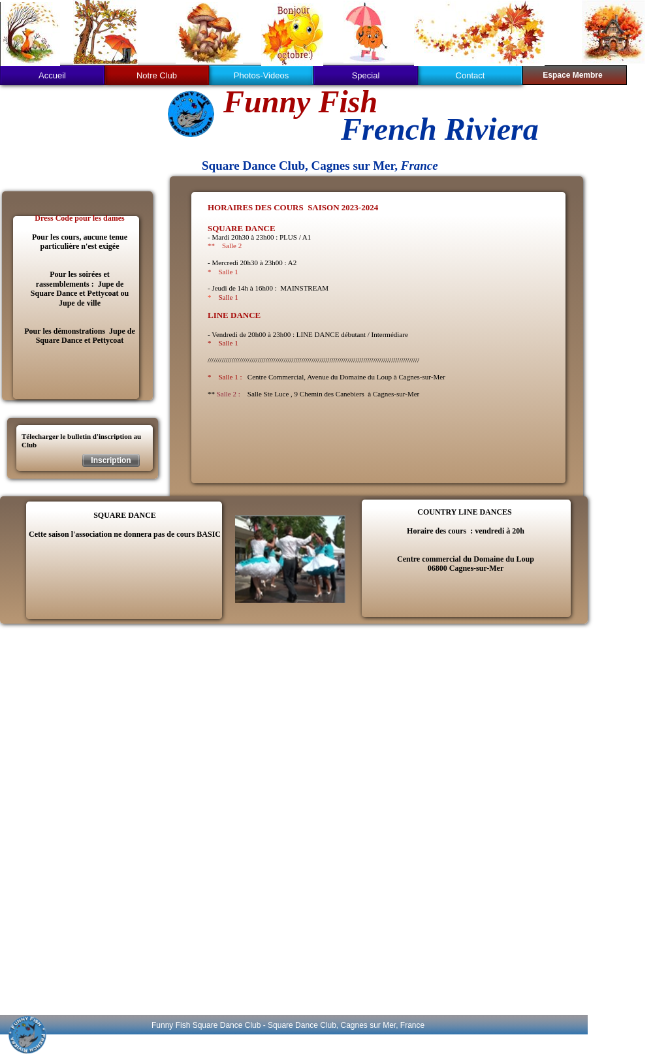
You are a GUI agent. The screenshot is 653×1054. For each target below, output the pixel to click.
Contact (470, 75)
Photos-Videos (261, 75)
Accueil (52, 75)
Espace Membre (572, 75)
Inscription (111, 460)
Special (366, 75)
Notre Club (156, 75)
